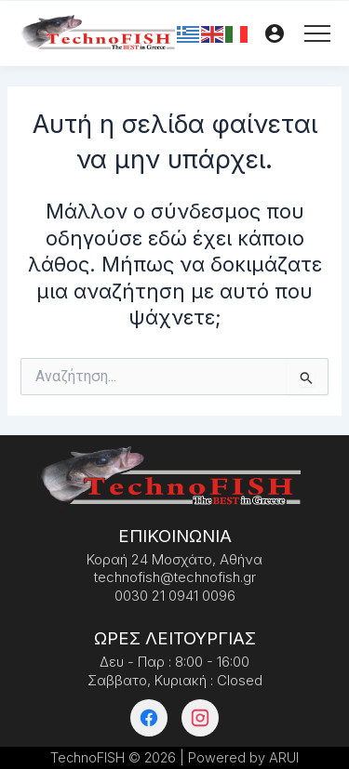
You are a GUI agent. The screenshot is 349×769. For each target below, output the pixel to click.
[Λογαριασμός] (274, 33)
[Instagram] (200, 717)
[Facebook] (149, 717)
